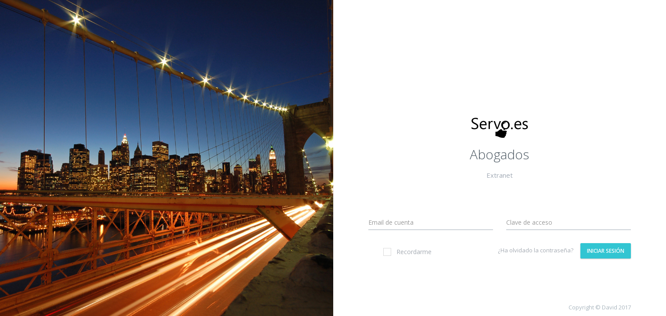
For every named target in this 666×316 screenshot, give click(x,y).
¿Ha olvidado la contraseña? (535, 250)
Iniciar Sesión (605, 251)
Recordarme (407, 252)
